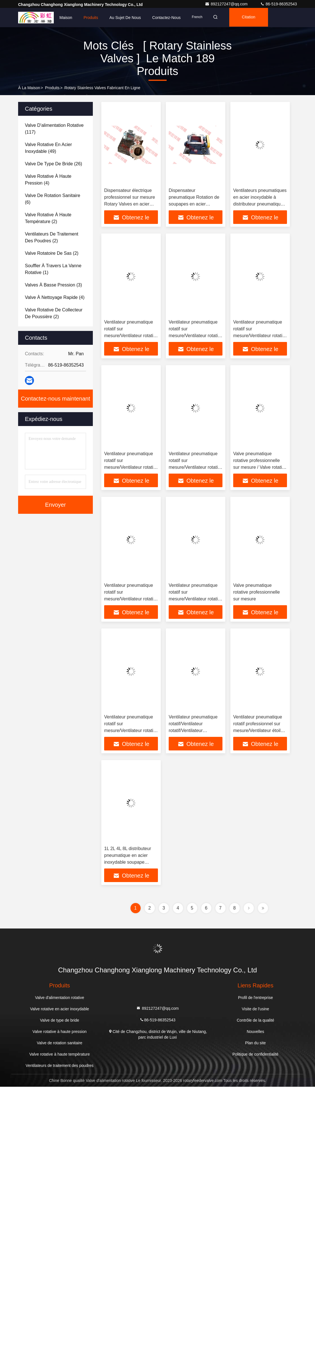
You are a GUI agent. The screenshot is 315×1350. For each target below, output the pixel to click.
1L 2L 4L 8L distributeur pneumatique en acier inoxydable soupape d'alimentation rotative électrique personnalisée (128, 862)
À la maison (29, 87)
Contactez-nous (166, 17)
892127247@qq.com (226, 4)
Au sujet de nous (125, 17)
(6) (52, 199)
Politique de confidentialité (255, 1054)
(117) (54, 128)
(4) (48, 179)
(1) (53, 269)
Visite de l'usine (255, 1009)
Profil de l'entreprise (255, 997)
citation (251, 17)
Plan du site (255, 1043)
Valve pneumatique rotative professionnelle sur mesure (256, 592)
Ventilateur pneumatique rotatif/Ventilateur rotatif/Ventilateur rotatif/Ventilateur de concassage (193, 730)
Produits (90, 17)
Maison (65, 17)
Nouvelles (255, 1031)
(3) (53, 285)
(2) (48, 218)
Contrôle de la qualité (255, 1020)
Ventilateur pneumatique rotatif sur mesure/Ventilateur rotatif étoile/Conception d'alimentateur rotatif (129, 336)
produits (52, 87)
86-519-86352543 (278, 4)
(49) (48, 148)
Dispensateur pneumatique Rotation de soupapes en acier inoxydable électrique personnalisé (194, 204)
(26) (53, 163)
